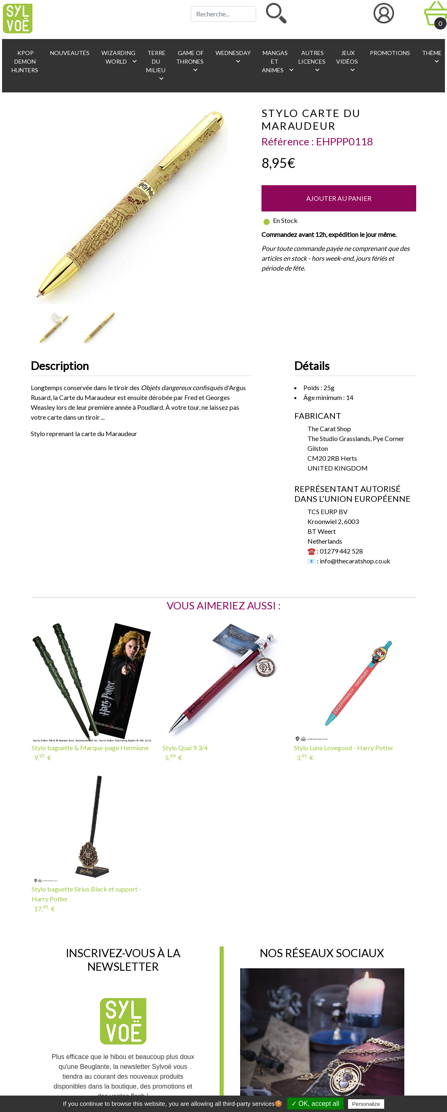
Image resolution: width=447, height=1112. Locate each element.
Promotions (389, 52)
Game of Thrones (190, 61)
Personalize (366, 1104)
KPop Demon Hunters (24, 61)
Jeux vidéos (347, 61)
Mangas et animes (276, 61)
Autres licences (312, 61)
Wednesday (232, 57)
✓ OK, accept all (315, 1103)
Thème (431, 57)
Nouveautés (69, 52)
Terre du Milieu (155, 66)
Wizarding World (119, 57)
